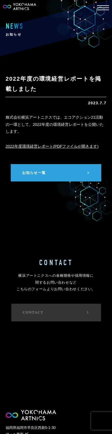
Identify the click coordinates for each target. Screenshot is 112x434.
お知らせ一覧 (56, 173)
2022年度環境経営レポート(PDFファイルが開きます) (52, 146)
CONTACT (56, 312)
